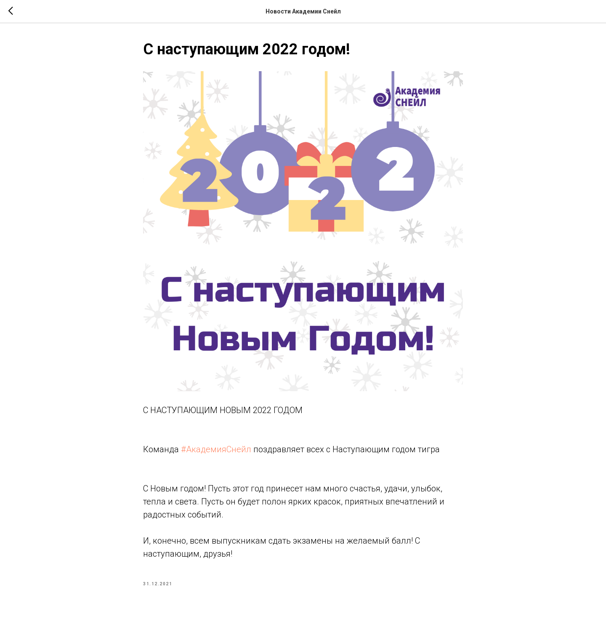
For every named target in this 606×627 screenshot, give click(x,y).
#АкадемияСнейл (216, 449)
